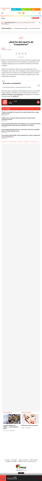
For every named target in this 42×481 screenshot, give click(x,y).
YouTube (18, 436)
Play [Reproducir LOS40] (40, 478)
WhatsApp (22, 53)
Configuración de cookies (11, 461)
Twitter (19, 53)
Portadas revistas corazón (21, 28)
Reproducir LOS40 (38, 102)
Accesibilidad (14, 460)
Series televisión (34, 141)
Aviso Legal (7, 460)
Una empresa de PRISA (21, 466)
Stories (30, 436)
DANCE (23, 9)
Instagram (12, 436)
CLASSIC (14, 9)
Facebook (16, 53)
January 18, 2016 (26, 87)
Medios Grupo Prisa (21, 470)
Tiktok (15, 436)
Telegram (25, 53)
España (3, 18)
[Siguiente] (39, 28)
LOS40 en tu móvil (22, 461)
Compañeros (5, 141)
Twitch (27, 436)
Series (21, 38)
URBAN (33, 9)
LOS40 (3, 9)
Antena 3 (20, 141)
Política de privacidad (23, 460)
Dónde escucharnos (32, 461)
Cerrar (39, 22)
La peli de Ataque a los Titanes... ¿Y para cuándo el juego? (10, 427)
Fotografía (26, 141)
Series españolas (13, 141)
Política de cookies (34, 460)
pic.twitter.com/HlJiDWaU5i (13, 83)
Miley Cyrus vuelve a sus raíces (30, 425)
